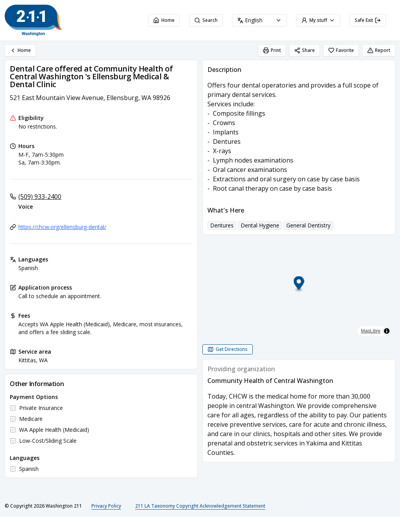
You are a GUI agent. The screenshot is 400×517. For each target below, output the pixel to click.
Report (378, 50)
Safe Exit (368, 20)
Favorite (341, 50)
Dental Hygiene (260, 225)
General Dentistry (308, 225)
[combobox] (259, 20)
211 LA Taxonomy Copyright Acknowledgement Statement (200, 506)
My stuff (318, 20)
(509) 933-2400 (39, 196)
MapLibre (370, 331)
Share (304, 50)
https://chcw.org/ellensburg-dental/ (62, 227)
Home (164, 20)
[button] (299, 284)
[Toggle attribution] (386, 331)
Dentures (222, 225)
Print (272, 50)
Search (206, 20)
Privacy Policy (106, 506)
